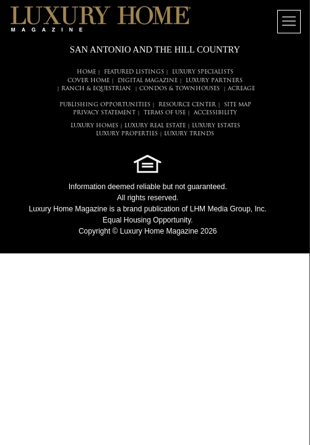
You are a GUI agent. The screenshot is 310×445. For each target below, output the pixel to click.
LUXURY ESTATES (216, 126)
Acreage (241, 88)
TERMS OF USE (165, 113)
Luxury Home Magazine (68, 209)
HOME (86, 72)
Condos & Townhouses (179, 88)
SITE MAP (237, 105)
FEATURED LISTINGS (134, 72)
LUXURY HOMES (94, 126)
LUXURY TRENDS (189, 134)
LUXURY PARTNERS (214, 80)
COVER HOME (88, 80)
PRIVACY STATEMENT (104, 113)
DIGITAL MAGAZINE (148, 80)
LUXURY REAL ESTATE (155, 126)
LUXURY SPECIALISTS (202, 72)
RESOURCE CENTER (187, 105)
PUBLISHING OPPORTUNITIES (104, 105)
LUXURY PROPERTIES (127, 134)
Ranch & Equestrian (96, 88)
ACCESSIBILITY (215, 113)
